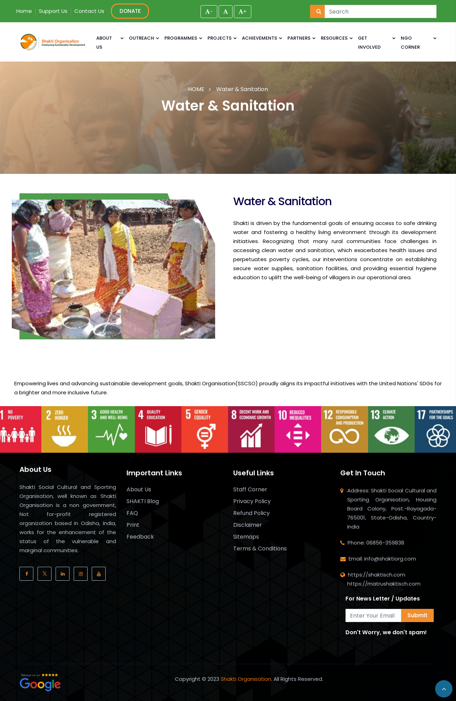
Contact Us (89, 11)
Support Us (53, 11)
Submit (417, 615)
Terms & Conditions (260, 548)
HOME (196, 89)
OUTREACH (141, 38)
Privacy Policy (252, 501)
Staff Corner (250, 489)
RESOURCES (334, 38)
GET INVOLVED (369, 42)
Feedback (140, 536)
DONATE (130, 11)
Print (133, 525)
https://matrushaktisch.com (384, 583)
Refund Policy (251, 513)
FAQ (132, 513)
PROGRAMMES (180, 38)
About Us (139, 489)
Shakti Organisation (246, 679)
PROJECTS (219, 38)
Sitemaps (246, 536)
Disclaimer (247, 525)
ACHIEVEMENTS (259, 38)
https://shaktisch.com (376, 574)
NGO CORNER (410, 42)
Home (24, 11)
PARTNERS (298, 38)
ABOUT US (104, 42)
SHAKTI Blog (143, 501)
